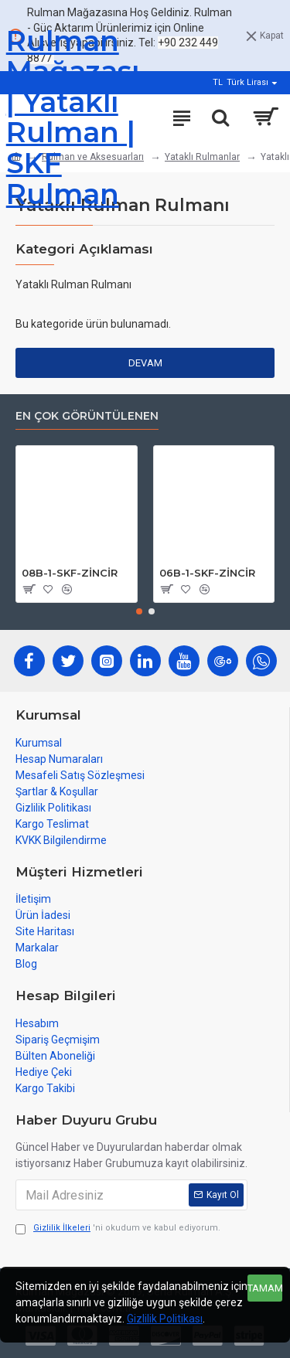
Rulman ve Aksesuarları (93, 156)
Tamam (264, 1288)
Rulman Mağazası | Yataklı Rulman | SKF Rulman (72, 117)
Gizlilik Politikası (165, 1318)
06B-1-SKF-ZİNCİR (207, 573)
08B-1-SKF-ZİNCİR (70, 573)
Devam (145, 363)
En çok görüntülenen (87, 416)
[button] (139, 611)
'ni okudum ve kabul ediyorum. (117, 1228)
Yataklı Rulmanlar (202, 156)
